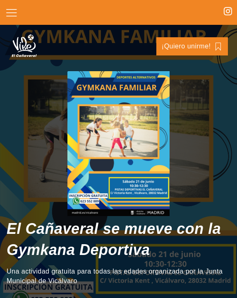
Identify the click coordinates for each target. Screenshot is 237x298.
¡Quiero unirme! (192, 46)
